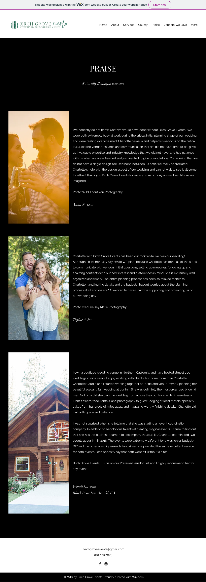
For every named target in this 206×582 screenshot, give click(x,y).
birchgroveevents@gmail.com (103, 549)
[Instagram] (106, 564)
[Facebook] (100, 564)
